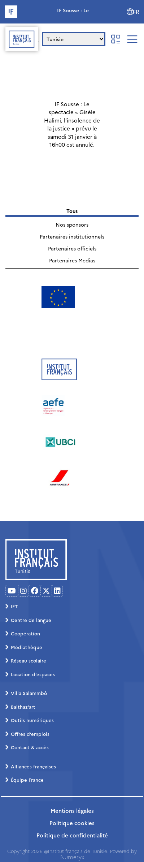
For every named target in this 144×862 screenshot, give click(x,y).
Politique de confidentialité (72, 835)
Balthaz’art (23, 706)
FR (136, 12)
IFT (14, 606)
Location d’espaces (33, 674)
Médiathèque (26, 647)
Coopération (25, 633)
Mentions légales (72, 810)
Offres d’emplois (30, 733)
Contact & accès (30, 747)
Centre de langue (31, 620)
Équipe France (27, 779)
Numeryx (72, 857)
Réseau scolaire (28, 660)
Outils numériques (32, 720)
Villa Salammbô (29, 693)
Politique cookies (72, 823)
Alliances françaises (33, 766)
